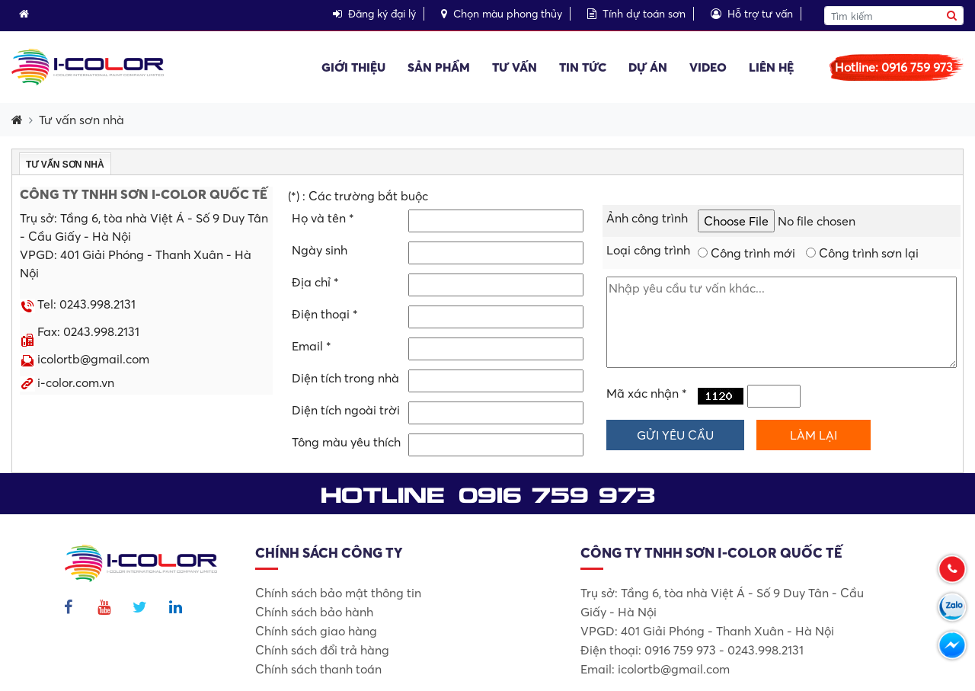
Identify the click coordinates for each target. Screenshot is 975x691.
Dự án (647, 67)
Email (311, 345)
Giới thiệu (353, 67)
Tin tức (582, 67)
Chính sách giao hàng (316, 630)
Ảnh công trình (647, 218)
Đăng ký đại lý (374, 14)
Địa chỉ (315, 282)
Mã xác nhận (646, 393)
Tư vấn (514, 67)
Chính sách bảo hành (314, 611)
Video (708, 67)
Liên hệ (771, 67)
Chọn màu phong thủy (501, 14)
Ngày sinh (319, 250)
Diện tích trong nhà (345, 377)
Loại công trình (648, 250)
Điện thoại (325, 314)
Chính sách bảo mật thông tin (338, 592)
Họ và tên (323, 218)
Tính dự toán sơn (636, 14)
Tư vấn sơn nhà (81, 119)
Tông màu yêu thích (346, 441)
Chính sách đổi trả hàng (322, 649)
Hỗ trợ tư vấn (752, 14)
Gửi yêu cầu (675, 435)
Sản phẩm (439, 67)
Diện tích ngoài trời (346, 409)
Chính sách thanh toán (318, 669)
